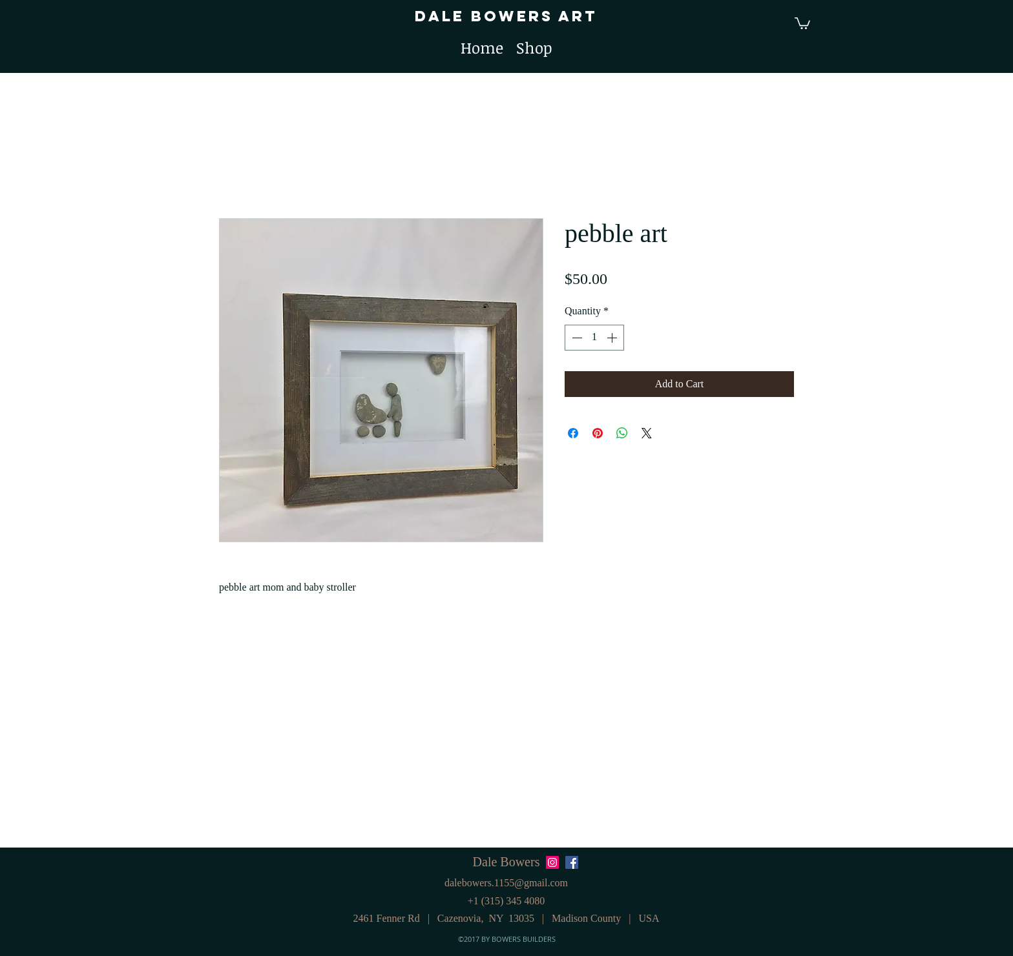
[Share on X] (646, 433)
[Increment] (613, 337)
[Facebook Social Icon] (571, 862)
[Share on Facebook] (573, 433)
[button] (802, 22)
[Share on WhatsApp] (622, 433)
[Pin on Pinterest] (597, 433)
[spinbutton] (594, 337)
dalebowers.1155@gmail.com (506, 882)
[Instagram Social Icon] (552, 862)
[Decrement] (576, 337)
